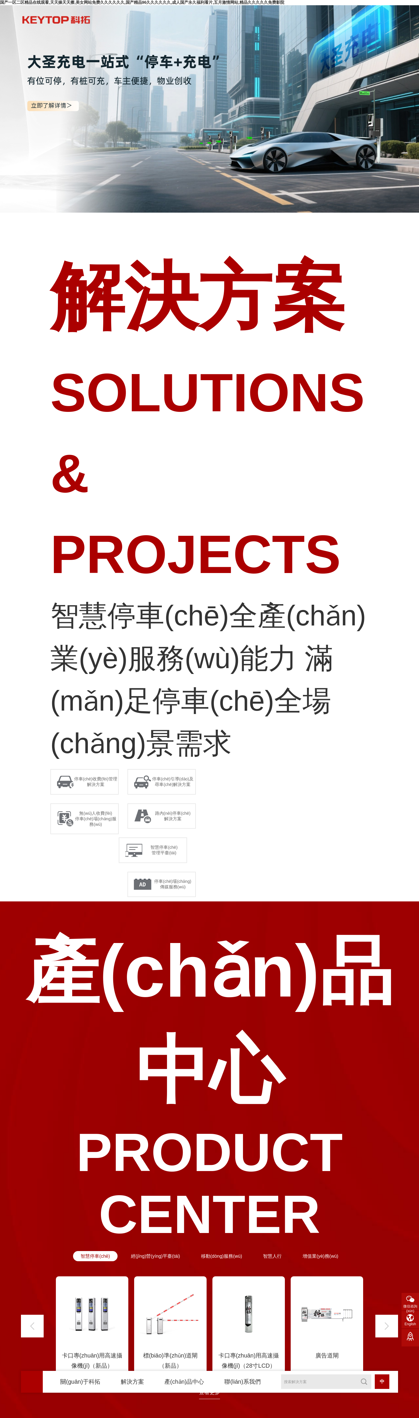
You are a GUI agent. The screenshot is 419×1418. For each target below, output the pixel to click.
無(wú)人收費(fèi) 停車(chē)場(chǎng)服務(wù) (98, 832)
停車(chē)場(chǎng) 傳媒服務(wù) (175, 912)
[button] (32, 1359)
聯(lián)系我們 (242, 1381)
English (410, 1324)
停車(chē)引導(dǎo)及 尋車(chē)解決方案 (175, 787)
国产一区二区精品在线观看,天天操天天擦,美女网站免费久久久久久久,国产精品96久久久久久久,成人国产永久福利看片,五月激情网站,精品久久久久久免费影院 (142, 2)
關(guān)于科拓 (80, 1381)
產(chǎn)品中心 (184, 1381)
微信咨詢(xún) (410, 1307)
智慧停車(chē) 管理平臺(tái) (166, 869)
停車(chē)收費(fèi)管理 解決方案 (98, 787)
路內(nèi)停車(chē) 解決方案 (175, 829)
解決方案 (132, 1381)
